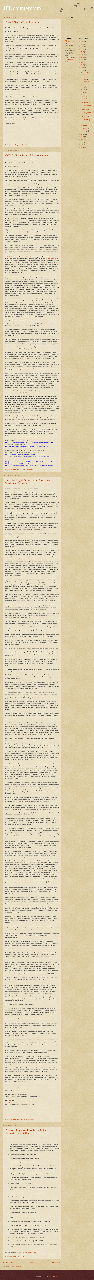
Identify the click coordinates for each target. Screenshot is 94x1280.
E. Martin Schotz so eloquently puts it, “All (19, 257)
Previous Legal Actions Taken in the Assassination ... (86, 119)
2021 (82, 49)
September (86, 81)
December (86, 72)
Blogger (55, 1276)
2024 (82, 41)
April (84, 94)
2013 (82, 70)
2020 (82, 52)
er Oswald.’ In (48, 258)
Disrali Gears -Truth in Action (22, 22)
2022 (82, 46)
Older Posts (56, 1262)
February (85, 128)
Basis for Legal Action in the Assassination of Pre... (86, 111)
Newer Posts (8, 1262)
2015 (82, 65)
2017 (82, 59)
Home (32, 1262)
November (85, 75)
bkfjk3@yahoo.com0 (30, 1252)
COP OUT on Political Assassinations (26, 155)
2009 (82, 142)
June (84, 89)
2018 (82, 57)
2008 (82, 144)
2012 (82, 134)
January (85, 131)
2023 (82, 44)
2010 (82, 139)
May (84, 92)
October (85, 79)
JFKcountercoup (22, 8)
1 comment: (29, 469)
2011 (82, 137)
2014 (82, 67)
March (84, 125)
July (84, 87)
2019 (82, 54)
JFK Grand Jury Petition (12, 1102)
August (85, 84)
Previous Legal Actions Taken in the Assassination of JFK (26, 1132)
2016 (82, 62)
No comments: (30, 145)
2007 (82, 147)
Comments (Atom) (16, 1266)
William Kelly (70, 41)
